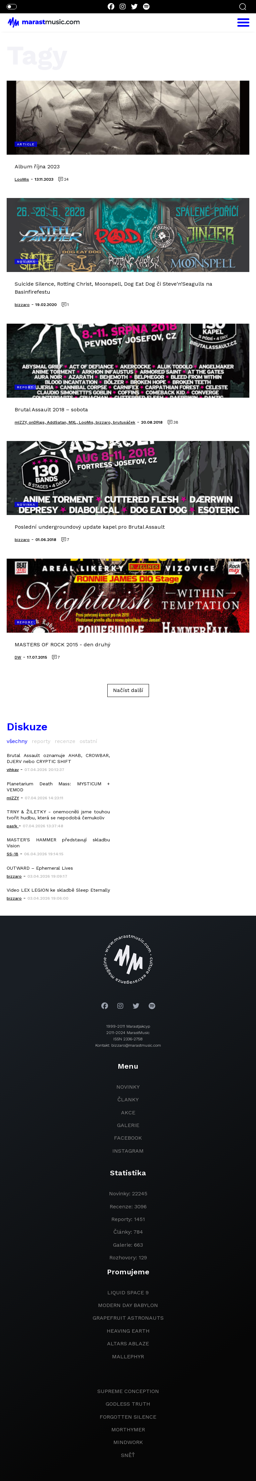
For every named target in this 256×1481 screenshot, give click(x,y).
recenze (65, 741)
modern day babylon (128, 1305)
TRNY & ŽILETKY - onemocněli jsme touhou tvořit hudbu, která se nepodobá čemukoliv (58, 814)
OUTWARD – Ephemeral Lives (40, 868)
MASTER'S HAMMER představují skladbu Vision (58, 842)
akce (128, 1112)
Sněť (128, 1455)
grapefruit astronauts (128, 1318)
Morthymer (128, 1429)
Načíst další (128, 690)
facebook (128, 1138)
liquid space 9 (128, 1292)
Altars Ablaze (128, 1343)
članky (128, 1099)
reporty (41, 741)
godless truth (128, 1404)
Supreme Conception (128, 1391)
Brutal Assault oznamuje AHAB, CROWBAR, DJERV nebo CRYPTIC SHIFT (58, 758)
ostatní (88, 741)
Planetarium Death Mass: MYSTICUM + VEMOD (58, 786)
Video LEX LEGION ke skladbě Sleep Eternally (58, 890)
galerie (128, 1125)
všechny (17, 741)
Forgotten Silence (128, 1417)
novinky (128, 1087)
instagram (128, 1151)
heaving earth (128, 1331)
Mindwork (128, 1442)
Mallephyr (128, 1356)
